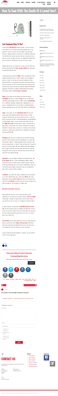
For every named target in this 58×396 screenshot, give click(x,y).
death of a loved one (28, 279)
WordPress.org (42, 107)
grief (33, 279)
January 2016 (42, 87)
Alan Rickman (12, 279)
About (22, 2)
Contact (49, 2)
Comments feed (42, 104)
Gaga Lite (27, 393)
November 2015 (42, 90)
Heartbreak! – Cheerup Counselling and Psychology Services (20, 298)
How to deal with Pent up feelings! (46, 41)
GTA (35, 279)
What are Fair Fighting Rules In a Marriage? (45, 38)
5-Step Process (41, 2)
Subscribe (31, 262)
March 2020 (42, 80)
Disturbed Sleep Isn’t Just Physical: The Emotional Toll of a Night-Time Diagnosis (47, 30)
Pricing (33, 2)
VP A (5, 285)
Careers (49, 4)
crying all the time (18, 279)
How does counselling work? (45, 35)
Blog (44, 4)
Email (44, 50)
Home (18, 2)
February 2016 (42, 85)
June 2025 (41, 75)
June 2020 (41, 77)
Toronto (34, 280)
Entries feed (42, 102)
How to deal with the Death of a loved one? (47, 65)
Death (23, 279)
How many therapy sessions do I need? (47, 32)
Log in (41, 99)
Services (28, 2)
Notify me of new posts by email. (6, 338)
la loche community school (28, 280)
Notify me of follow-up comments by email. (6, 331)
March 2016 (42, 82)
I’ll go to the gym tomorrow (29, 285)
